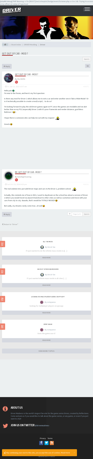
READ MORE (46, 258)
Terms (50, 438)
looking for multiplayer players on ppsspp (48, 297)
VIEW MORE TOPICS (46, 351)
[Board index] (5, 44)
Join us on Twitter (30, 425)
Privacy (43, 438)
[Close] (74, 452)
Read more (65, 452)
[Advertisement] (46, 149)
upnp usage (48, 324)
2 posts (86, 59)
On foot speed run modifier (47, 269)
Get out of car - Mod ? (15, 53)
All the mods (48, 242)
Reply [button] (7, 66)
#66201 (86, 184)
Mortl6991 (21, 79)
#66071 (86, 86)
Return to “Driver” (10, 224)
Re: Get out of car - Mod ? (28, 172)
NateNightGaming (24, 177)
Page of (77, 214)
